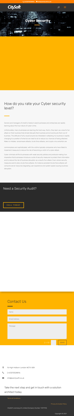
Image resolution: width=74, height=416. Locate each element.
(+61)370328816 (13, 373)
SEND (62, 342)
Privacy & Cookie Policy (59, 404)
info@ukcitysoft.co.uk (15, 378)
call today (13, 205)
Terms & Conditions (13, 398)
